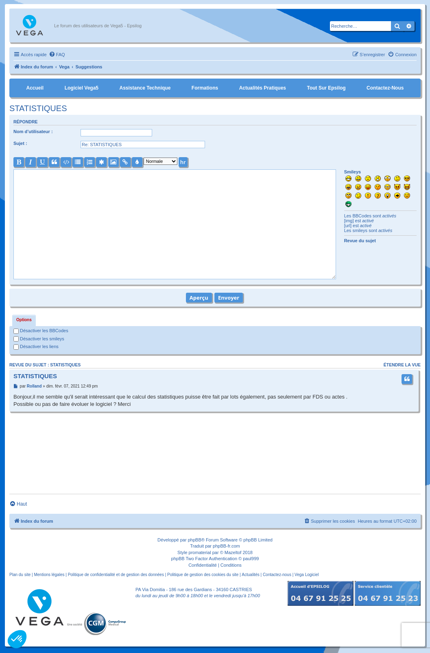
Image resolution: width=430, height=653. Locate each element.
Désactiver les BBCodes (40, 330)
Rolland (34, 386)
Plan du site (20, 574)
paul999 (251, 558)
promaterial (200, 552)
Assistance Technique (145, 88)
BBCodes (361, 215)
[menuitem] (57, 54)
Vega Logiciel (307, 574)
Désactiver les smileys (38, 338)
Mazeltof (233, 552)
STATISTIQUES (38, 108)
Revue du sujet (360, 240)
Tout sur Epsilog (326, 88)
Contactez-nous (385, 88)
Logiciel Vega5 (81, 88)
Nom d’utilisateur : (33, 131)
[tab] (24, 320)
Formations (205, 88)
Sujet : (20, 143)
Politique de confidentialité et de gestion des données (116, 574)
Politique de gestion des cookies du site (202, 574)
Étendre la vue (402, 364)
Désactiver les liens (36, 346)
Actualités (250, 574)
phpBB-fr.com (226, 545)
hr (183, 162)
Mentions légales (49, 574)
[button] (17, 639)
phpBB (194, 539)
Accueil (35, 88)
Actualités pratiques (262, 88)
